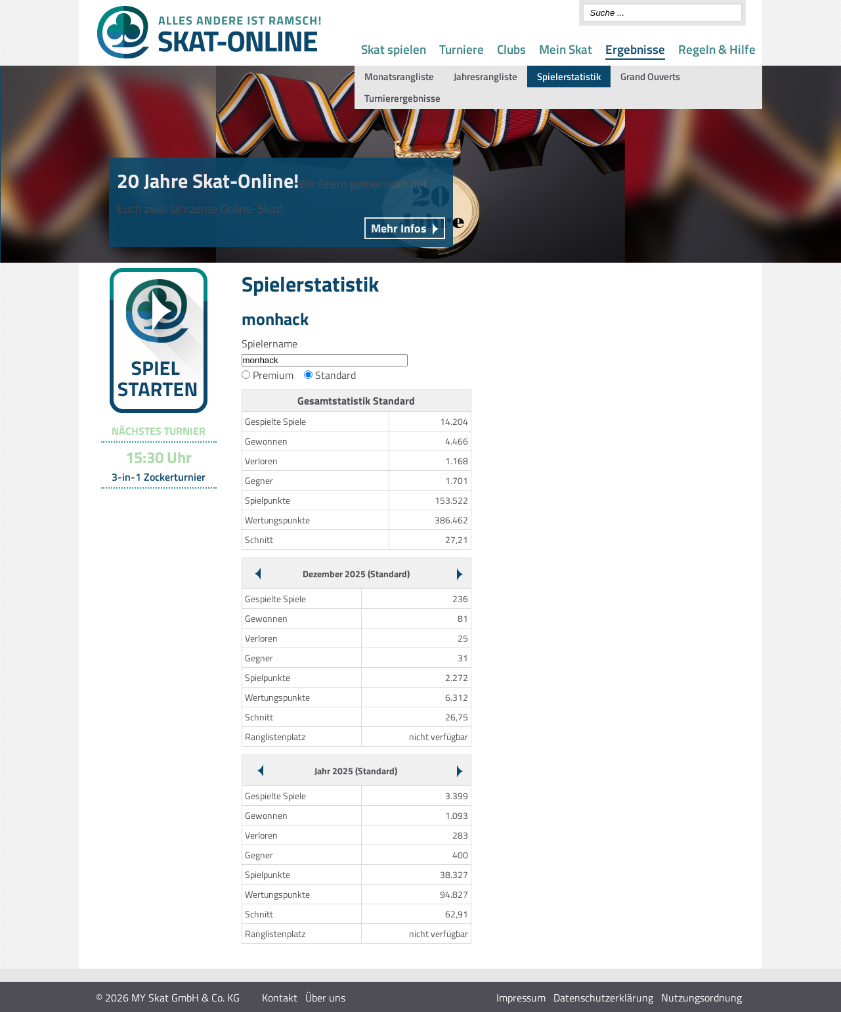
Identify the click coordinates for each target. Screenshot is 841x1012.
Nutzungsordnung (701, 997)
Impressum (521, 997)
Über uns (325, 997)
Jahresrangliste (485, 76)
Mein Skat (565, 48)
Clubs (511, 48)
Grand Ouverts (650, 76)
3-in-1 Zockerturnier (158, 477)
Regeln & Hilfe (717, 48)
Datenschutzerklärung (603, 997)
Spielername (269, 343)
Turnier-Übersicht (152, 505)
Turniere (461, 48)
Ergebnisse (635, 48)
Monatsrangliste (399, 76)
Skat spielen (393, 48)
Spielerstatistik (569, 76)
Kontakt (279, 997)
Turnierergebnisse (402, 98)
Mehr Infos (399, 228)
